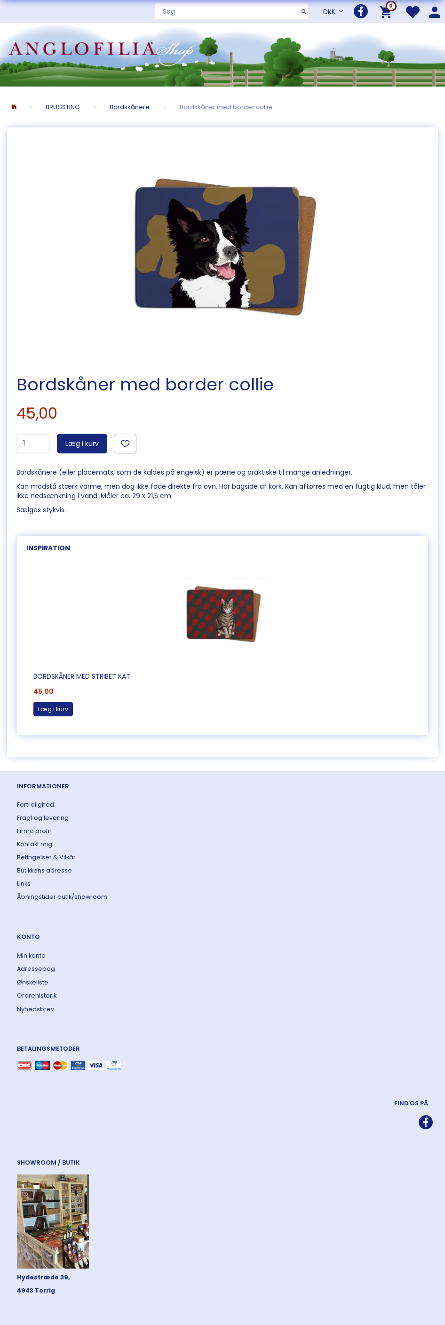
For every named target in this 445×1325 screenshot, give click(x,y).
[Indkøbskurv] (387, 11)
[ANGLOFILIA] (222, 54)
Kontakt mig (34, 844)
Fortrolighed (35, 805)
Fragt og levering (43, 818)
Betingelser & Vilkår (46, 857)
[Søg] (304, 11)
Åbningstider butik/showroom (62, 897)
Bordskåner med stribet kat (81, 676)
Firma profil (34, 831)
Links (24, 884)
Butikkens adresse (44, 870)
